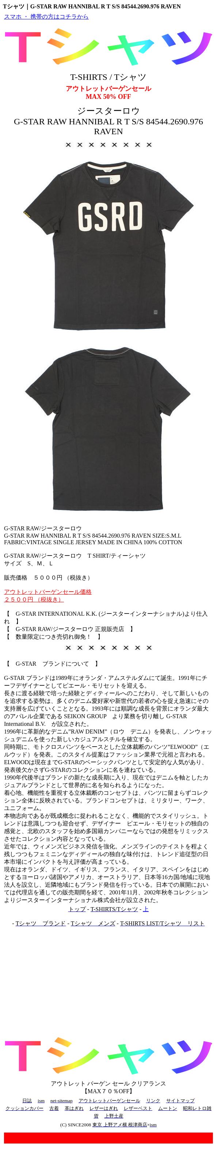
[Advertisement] (108, 980)
